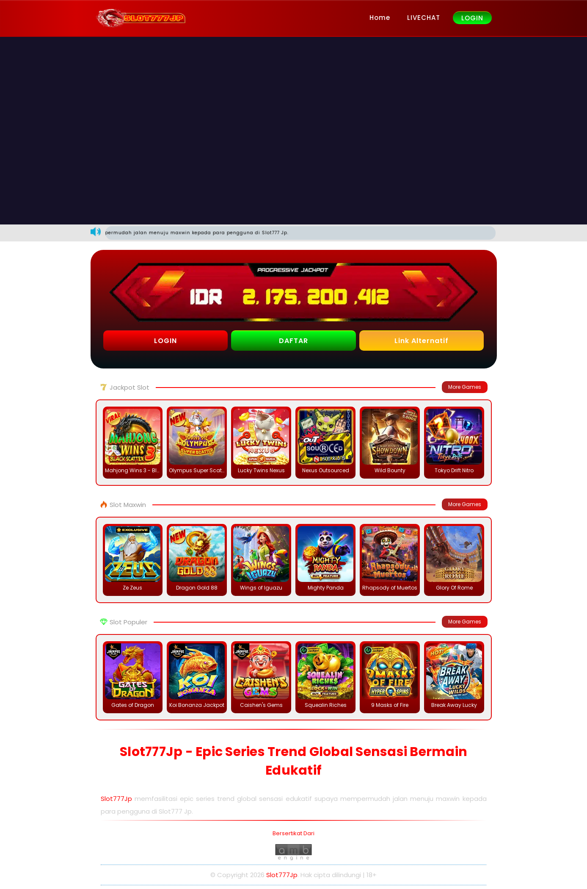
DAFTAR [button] (293, 341)
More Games (464, 386)
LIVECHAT (423, 17)
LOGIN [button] (165, 341)
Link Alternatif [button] (421, 341)
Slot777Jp (116, 798)
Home (379, 17)
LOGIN (472, 18)
